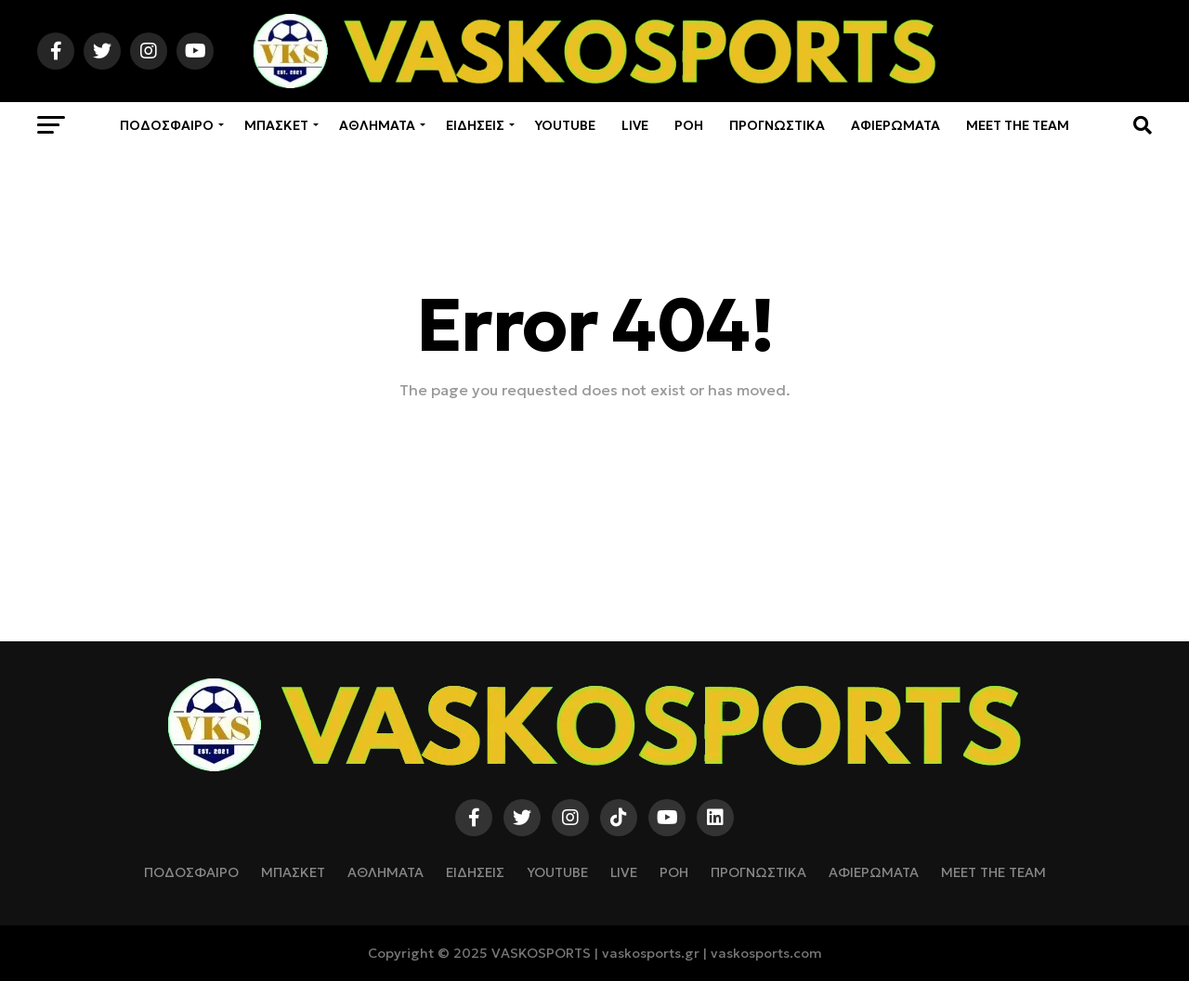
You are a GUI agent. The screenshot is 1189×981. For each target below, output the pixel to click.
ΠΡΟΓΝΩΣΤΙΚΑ (777, 125)
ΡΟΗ (688, 125)
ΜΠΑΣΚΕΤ (276, 125)
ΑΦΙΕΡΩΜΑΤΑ (895, 125)
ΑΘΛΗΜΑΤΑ (377, 125)
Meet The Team (1017, 125)
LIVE (634, 125)
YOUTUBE (565, 125)
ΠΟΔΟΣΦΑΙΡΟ (167, 125)
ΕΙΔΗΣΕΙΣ (475, 125)
